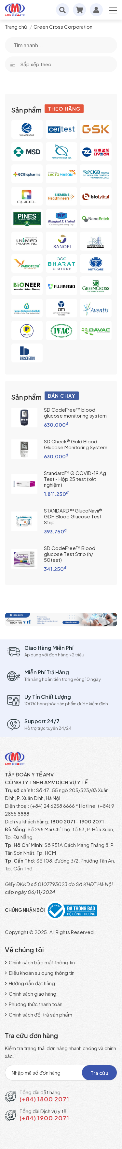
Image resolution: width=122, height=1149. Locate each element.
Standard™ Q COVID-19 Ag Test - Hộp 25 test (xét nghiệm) (75, 479)
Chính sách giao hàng (30, 993)
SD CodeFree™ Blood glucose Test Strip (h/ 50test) (69, 554)
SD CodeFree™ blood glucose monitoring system (75, 412)
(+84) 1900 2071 (44, 1118)
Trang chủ (16, 26)
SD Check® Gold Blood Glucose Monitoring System (75, 444)
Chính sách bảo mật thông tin (40, 962)
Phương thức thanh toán (33, 1004)
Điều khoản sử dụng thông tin (40, 973)
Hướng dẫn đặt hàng (30, 983)
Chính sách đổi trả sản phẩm (38, 1014)
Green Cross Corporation (63, 26)
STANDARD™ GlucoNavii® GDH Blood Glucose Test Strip (73, 516)
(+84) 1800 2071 (44, 1099)
